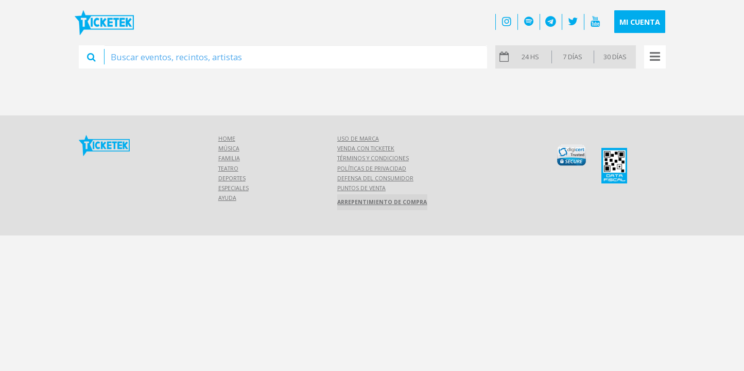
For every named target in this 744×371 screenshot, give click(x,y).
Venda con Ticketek (365, 148)
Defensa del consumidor (375, 178)
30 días (615, 56)
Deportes (232, 178)
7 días (572, 56)
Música (228, 148)
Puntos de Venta (361, 188)
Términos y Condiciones (373, 158)
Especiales (233, 188)
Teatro (228, 168)
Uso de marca (358, 138)
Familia (229, 158)
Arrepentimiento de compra (382, 202)
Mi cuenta (639, 22)
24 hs (530, 56)
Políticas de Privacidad (371, 168)
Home (226, 138)
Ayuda (227, 197)
